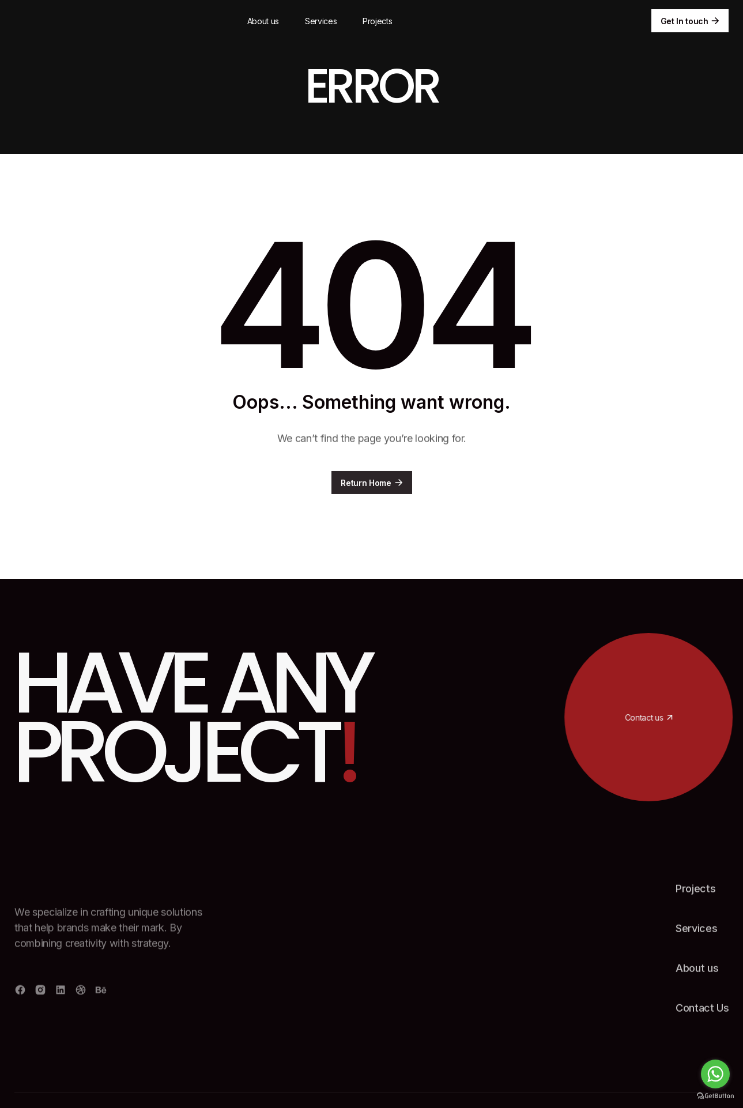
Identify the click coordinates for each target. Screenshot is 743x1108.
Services (321, 21)
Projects (377, 21)
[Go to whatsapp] (715, 1074)
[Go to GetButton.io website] (715, 1096)
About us (263, 21)
